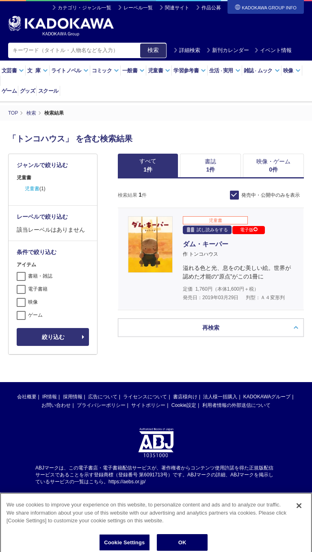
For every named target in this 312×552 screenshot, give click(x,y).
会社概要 (27, 397)
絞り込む (53, 337)
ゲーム (9, 91)
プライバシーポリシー (101, 405)
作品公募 (211, 8)
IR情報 (49, 397)
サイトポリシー (148, 405)
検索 (153, 50)
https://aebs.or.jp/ (126, 482)
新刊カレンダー (227, 50)
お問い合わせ (56, 405)
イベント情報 (273, 50)
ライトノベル (70, 70)
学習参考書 (189, 70)
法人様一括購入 (220, 397)
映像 (292, 70)
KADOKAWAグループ (266, 397)
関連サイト (177, 8)
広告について (102, 397)
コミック (105, 70)
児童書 (159, 70)
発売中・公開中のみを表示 (270, 195)
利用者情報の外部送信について (236, 405)
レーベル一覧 (138, 8)
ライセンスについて (145, 397)
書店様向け (185, 397)
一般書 (133, 70)
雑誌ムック (262, 70)
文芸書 (13, 70)
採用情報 (72, 397)
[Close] (299, 510)
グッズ (27, 91)
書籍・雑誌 (40, 276)
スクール (48, 91)
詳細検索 (186, 50)
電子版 (249, 229)
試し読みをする (207, 229)
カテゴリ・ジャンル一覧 (84, 8)
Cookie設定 (183, 405)
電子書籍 (38, 289)
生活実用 (224, 70)
